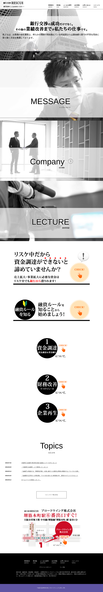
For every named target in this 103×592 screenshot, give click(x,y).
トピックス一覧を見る (51, 494)
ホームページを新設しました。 (31, 480)
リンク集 (62, 567)
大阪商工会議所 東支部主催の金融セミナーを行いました (39, 463)
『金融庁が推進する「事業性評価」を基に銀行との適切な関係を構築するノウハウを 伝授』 (50, 471)
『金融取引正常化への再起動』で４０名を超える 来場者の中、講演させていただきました (49, 475)
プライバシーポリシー (45, 567)
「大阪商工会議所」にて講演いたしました (34, 467)
